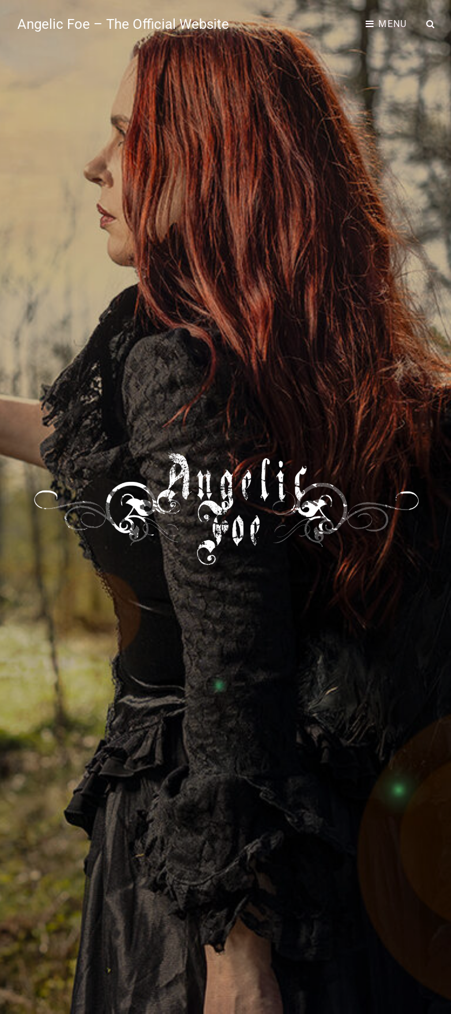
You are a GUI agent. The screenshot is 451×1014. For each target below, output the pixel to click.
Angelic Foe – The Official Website (123, 24)
